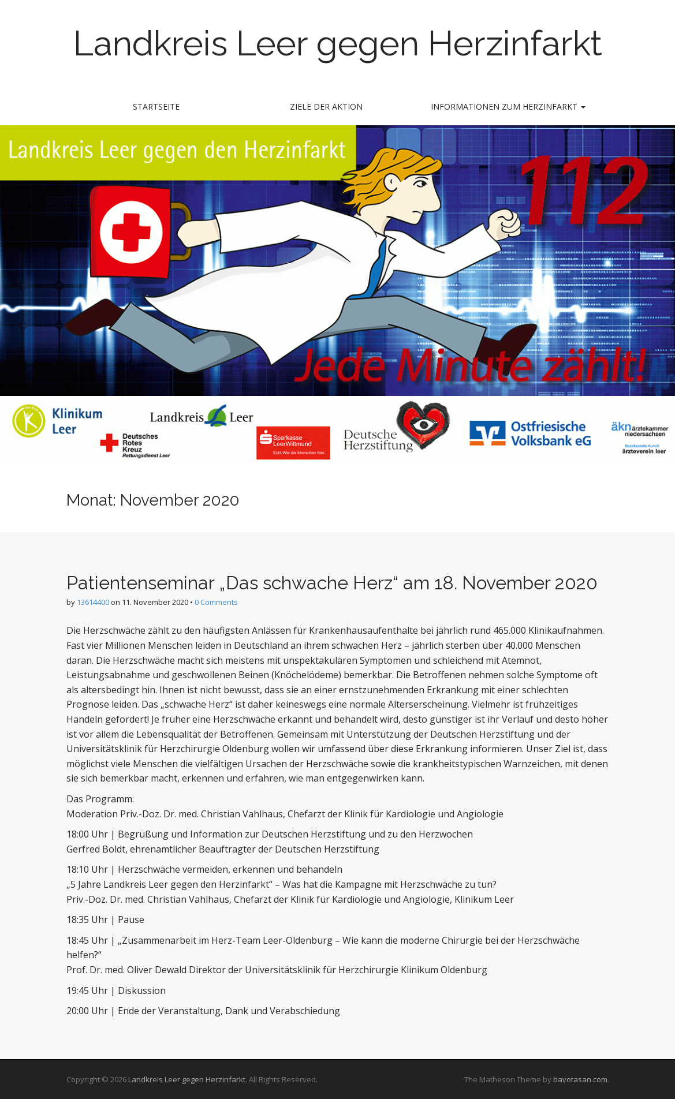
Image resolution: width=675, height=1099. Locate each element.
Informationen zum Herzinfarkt (508, 106)
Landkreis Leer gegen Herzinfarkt (337, 43)
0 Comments (216, 602)
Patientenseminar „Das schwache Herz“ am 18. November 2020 (332, 582)
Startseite (156, 106)
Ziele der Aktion (326, 106)
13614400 (93, 602)
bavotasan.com (580, 1079)
